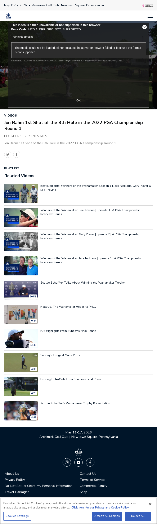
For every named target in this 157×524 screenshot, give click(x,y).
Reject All (137, 516)
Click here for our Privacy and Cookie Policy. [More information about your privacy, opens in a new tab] (100, 508)
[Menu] (85, 16)
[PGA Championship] (8, 16)
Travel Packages (17, 492)
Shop (83, 492)
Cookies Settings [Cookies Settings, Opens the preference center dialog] (17, 516)
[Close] (150, 504)
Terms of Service (92, 480)
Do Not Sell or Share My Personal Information (38, 486)
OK (78, 100)
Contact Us (88, 474)
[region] (78, 510)
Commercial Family (93, 486)
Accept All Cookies (107, 516)
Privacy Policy (15, 480)
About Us (12, 474)
